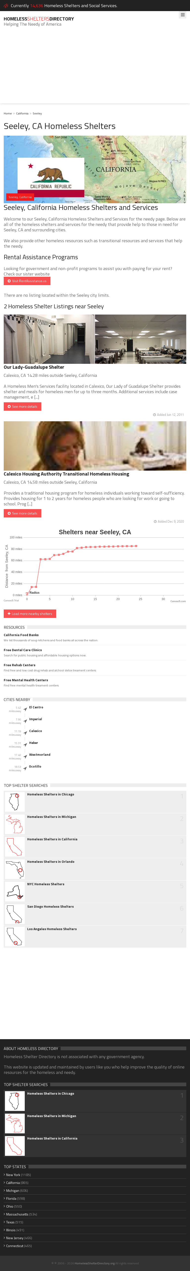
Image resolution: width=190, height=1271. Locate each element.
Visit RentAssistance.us (27, 280)
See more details (22, 406)
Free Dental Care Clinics (23, 650)
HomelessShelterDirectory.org (95, 1263)
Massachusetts (17, 1214)
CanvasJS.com (178, 601)
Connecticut (14, 1245)
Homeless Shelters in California (52, 839)
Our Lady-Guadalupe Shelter (34, 367)
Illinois (11, 1230)
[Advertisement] (95, 68)
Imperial (35, 719)
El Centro (36, 707)
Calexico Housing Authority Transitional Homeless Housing (66, 474)
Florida (11, 1198)
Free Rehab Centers (19, 665)
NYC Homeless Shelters (45, 884)
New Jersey (15, 1237)
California (22, 113)
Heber (33, 742)
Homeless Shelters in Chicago (50, 794)
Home (8, 113)
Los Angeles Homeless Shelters (52, 929)
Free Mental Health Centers (26, 680)
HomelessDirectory (39, 18)
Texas (10, 1222)
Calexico (35, 731)
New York (13, 1174)
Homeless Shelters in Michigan (51, 816)
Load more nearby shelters (30, 613)
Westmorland (39, 754)
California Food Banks (21, 635)
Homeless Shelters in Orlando (50, 861)
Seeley (37, 113)
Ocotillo (35, 766)
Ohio (9, 1206)
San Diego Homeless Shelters (50, 906)
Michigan (12, 1190)
